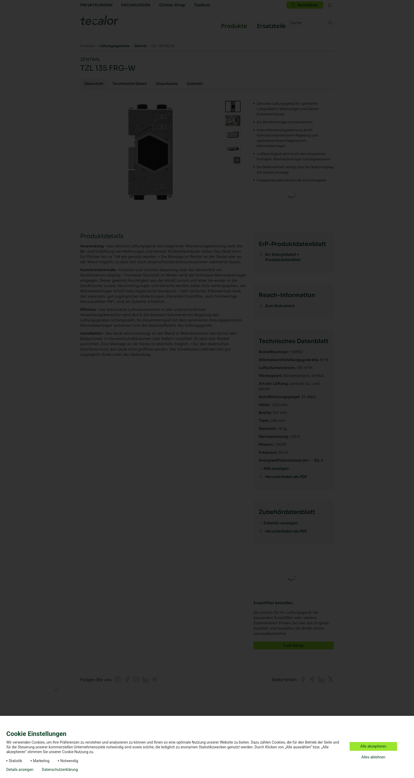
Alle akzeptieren (373, 746)
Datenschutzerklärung (60, 769)
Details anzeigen (19, 769)
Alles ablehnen (373, 757)
